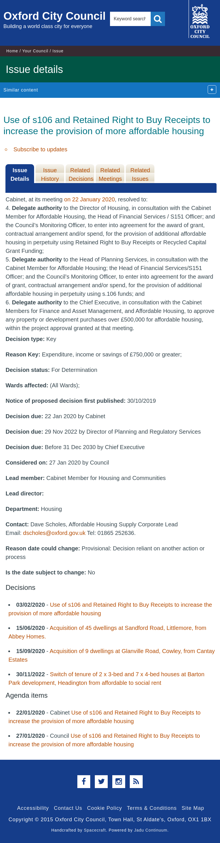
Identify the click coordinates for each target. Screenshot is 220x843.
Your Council (35, 51)
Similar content (20, 90)
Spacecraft (95, 830)
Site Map (193, 808)
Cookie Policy (104, 808)
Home (12, 51)
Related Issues (140, 174)
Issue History (50, 174)
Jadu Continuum (150, 830)
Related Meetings (110, 174)
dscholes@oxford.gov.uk (54, 533)
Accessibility (33, 808)
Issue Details (20, 174)
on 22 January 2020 (89, 199)
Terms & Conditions (152, 808)
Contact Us (68, 808)
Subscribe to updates (40, 149)
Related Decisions (80, 174)
